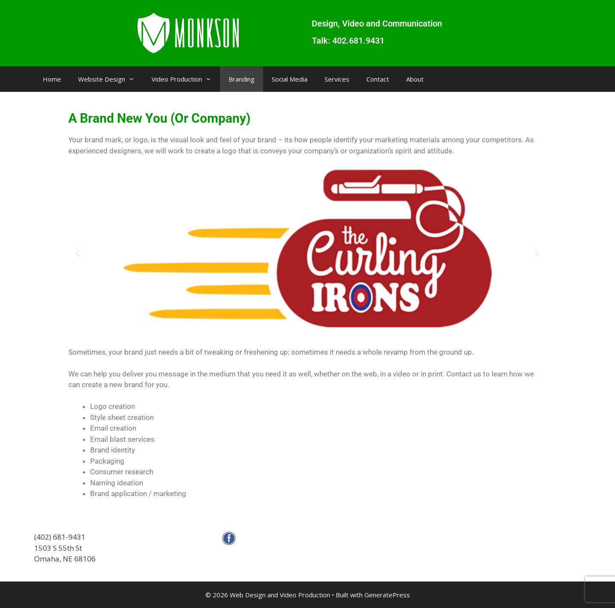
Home (52, 79)
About (415, 79)
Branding (241, 79)
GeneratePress (387, 594)
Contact (377, 79)
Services (337, 79)
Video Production (186, 79)
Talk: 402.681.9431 (348, 40)
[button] (78, 252)
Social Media (290, 79)
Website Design (110, 79)
